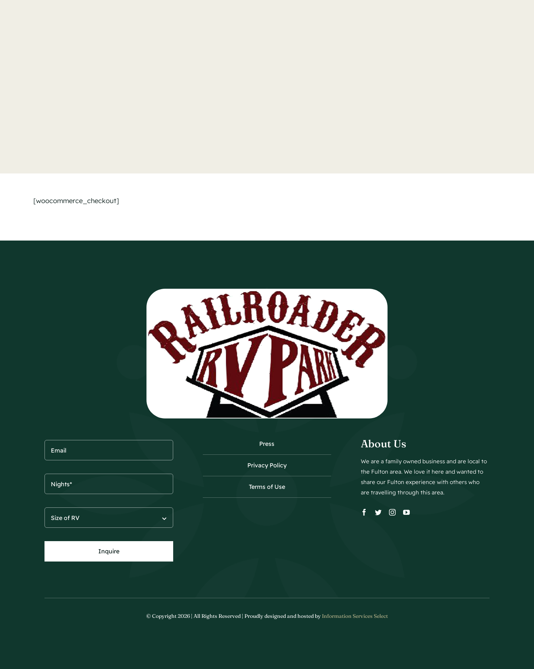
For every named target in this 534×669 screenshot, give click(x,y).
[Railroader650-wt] (267, 292)
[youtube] (406, 512)
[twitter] (378, 512)
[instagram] (392, 512)
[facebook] (364, 512)
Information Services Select (355, 616)
